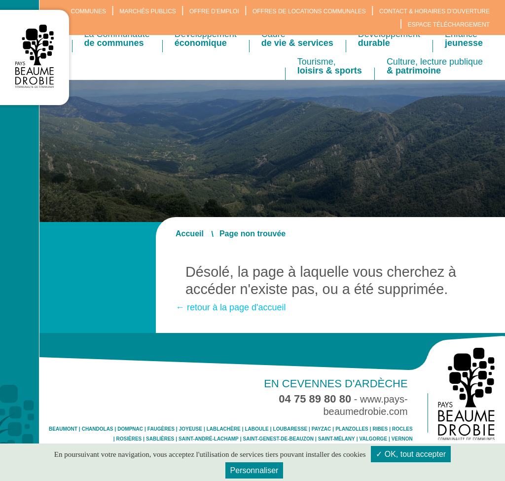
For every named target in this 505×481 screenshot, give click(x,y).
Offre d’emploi (214, 11)
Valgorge (373, 439)
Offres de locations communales (309, 11)
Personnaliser (254, 470)
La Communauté (117, 38)
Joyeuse (190, 429)
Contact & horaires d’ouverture (434, 11)
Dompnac (130, 429)
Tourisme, (329, 66)
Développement (206, 38)
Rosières (129, 439)
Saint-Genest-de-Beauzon (278, 439)
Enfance (464, 38)
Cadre (297, 38)
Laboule (256, 429)
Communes (88, 11)
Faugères (161, 429)
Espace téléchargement (449, 24)
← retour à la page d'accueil (231, 307)
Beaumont (63, 429)
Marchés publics (147, 11)
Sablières (160, 439)
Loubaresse (290, 429)
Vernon (402, 439)
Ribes (380, 429)
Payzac (321, 429)
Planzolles (351, 429)
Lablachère (224, 429)
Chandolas (97, 429)
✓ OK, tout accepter (411, 454)
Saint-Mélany (336, 439)
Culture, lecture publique (435, 66)
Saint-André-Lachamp (209, 439)
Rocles (402, 429)
